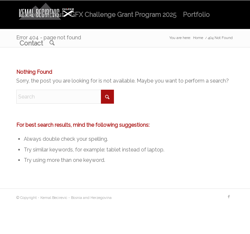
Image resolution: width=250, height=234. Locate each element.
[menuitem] (28, 14)
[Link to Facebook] (229, 197)
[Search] (52, 43)
